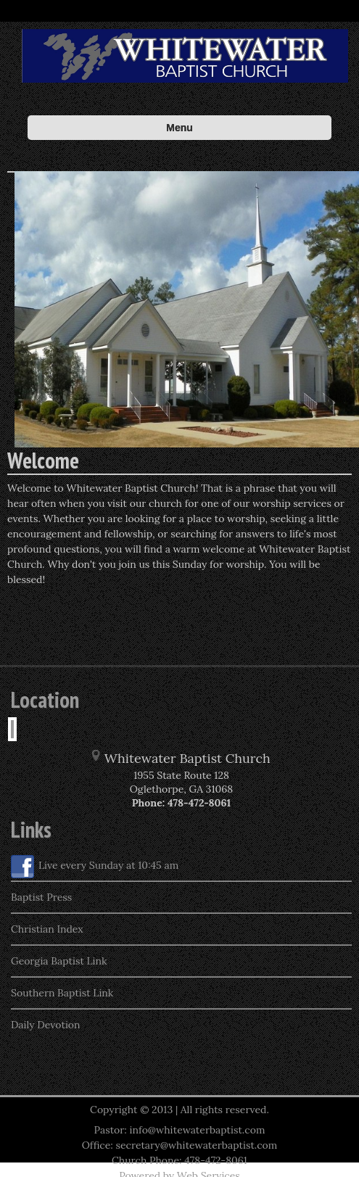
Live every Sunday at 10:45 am (94, 866)
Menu (179, 127)
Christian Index (47, 929)
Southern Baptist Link (62, 992)
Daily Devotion (46, 1024)
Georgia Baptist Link (59, 960)
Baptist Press (41, 897)
